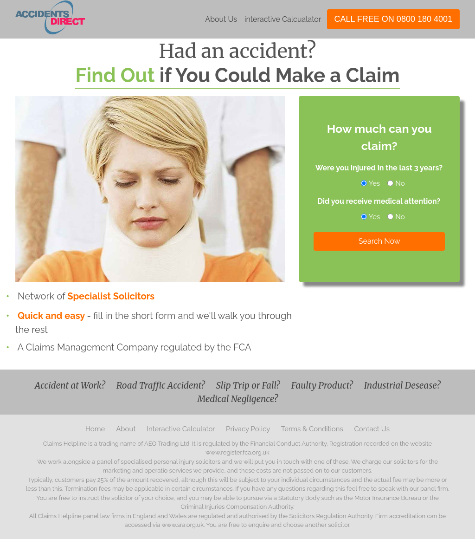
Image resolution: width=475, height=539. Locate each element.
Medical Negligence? (237, 398)
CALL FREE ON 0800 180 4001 (393, 19)
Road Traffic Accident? (161, 385)
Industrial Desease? (402, 385)
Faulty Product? (323, 385)
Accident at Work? (71, 385)
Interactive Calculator (182, 429)
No (396, 183)
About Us (221, 19)
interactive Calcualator (282, 19)
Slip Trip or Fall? (249, 385)
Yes (371, 183)
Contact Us (372, 429)
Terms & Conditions (313, 429)
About (126, 429)
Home (96, 429)
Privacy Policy (249, 429)
